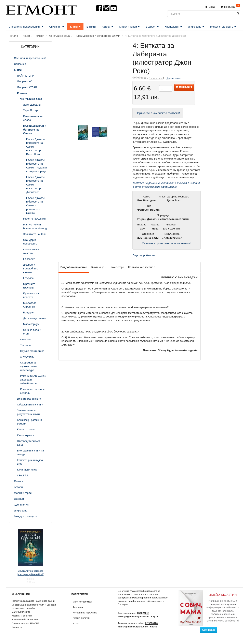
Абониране (208, 629)
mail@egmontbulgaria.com (133, 626)
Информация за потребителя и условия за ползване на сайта (34, 606)
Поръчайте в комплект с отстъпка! (158, 113)
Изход (76, 623)
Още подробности (143, 255)
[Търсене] (238, 14)
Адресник (78, 607)
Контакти (17, 627)
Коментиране (174, 78)
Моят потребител (82, 601)
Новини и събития (22, 615)
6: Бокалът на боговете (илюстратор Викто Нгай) (30, 572)
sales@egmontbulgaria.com (133, 616)
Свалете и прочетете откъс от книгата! (166, 243)
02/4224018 (143, 613)
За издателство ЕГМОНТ (25, 623)
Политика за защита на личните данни (33, 600)
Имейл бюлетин (81, 617)
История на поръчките (85, 612)
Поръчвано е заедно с (141, 267)
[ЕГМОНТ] (41, 9)
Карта (154, 616)
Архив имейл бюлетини (25, 619)
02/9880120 (151, 623)
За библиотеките (21, 611)
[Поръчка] (230, 6)
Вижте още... (99, 267)
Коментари (117, 267)
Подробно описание (74, 267)
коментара (155, 78)
